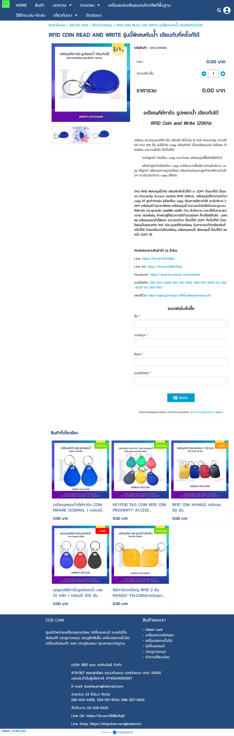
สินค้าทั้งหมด (57, 25)
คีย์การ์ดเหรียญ (102, 25)
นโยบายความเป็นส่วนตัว (202, 412)
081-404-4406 (160, 282)
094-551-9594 (182, 282)
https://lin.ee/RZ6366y (158, 258)
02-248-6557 (153, 287)
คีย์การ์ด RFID (78, 25)
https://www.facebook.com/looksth (175, 274)
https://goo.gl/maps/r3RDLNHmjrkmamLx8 (179, 295)
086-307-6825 (204, 282)
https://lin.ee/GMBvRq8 (165, 266)
